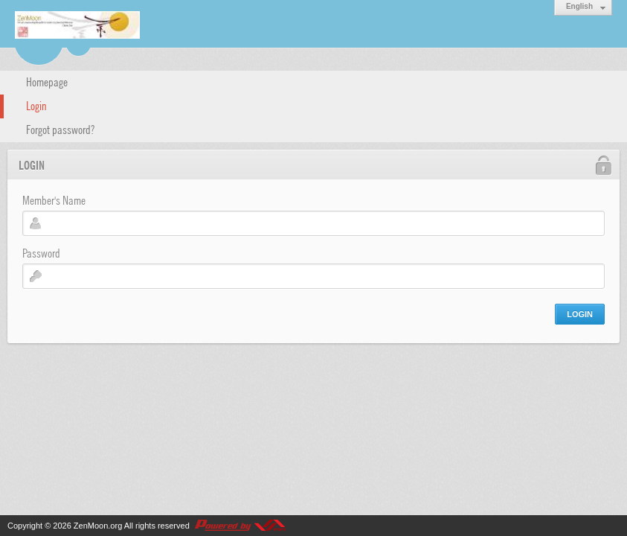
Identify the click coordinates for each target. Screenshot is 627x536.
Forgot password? (60, 129)
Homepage (47, 81)
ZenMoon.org (98, 525)
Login (36, 105)
